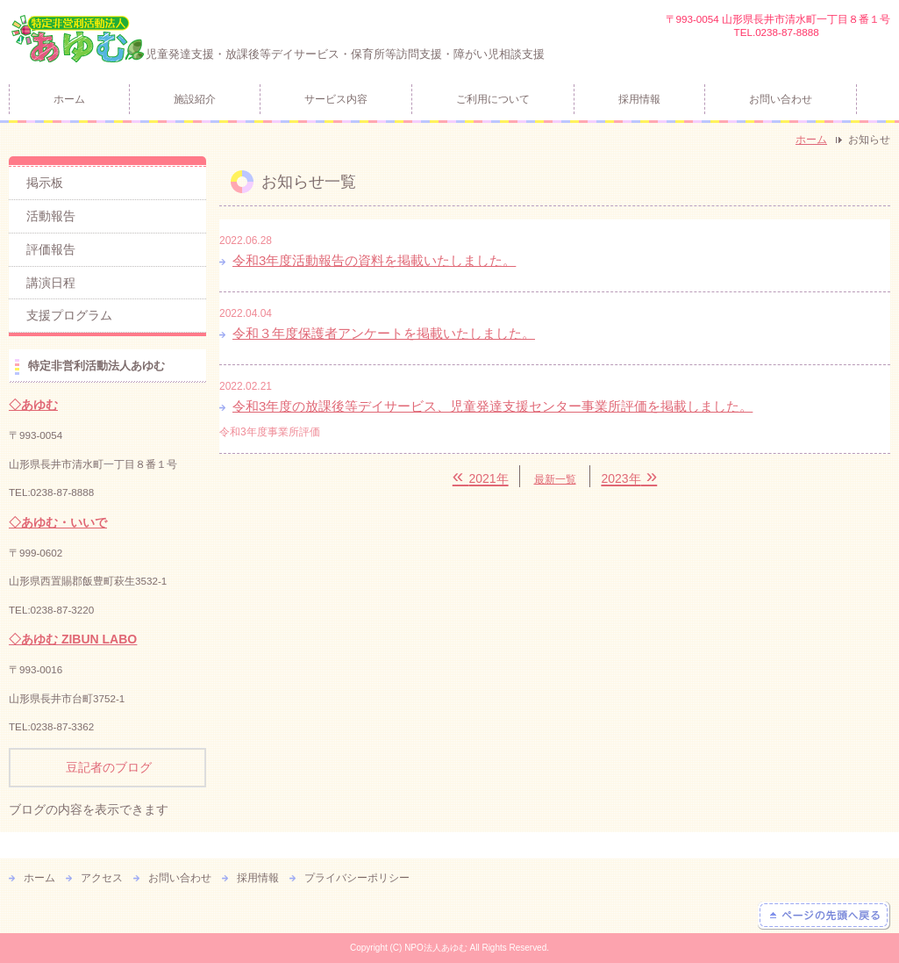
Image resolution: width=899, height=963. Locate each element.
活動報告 (50, 216)
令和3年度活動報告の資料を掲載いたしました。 (374, 260)
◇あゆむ (33, 405)
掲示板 (44, 183)
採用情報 (639, 99)
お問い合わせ (780, 99)
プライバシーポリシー (357, 878)
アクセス (102, 878)
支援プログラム (69, 315)
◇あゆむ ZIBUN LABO (73, 639)
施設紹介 (195, 99)
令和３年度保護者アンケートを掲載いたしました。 (383, 333)
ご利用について (493, 99)
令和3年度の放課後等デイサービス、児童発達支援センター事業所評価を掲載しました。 (492, 406)
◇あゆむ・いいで (58, 522)
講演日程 (50, 283)
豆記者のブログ (108, 767)
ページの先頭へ (824, 916)
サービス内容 (335, 99)
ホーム (69, 99)
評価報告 (50, 249)
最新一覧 (555, 479)
